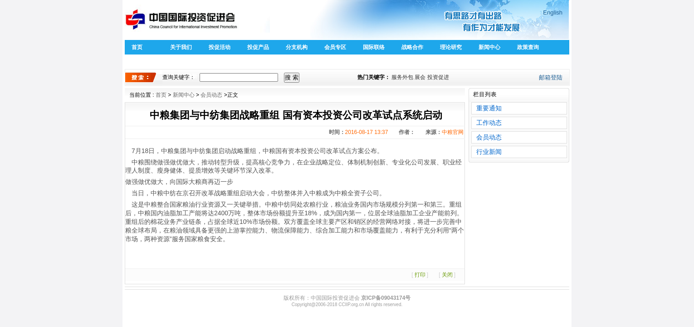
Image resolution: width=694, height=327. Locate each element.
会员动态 (211, 95)
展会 (420, 77)
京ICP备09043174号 (386, 298)
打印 (420, 275)
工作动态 (489, 122)
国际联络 (374, 47)
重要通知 (489, 108)
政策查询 (528, 47)
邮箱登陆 (550, 77)
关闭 (447, 275)
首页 (137, 47)
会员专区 (335, 47)
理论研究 (451, 47)
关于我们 (181, 47)
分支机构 (297, 47)
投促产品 (258, 47)
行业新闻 (489, 151)
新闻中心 (489, 47)
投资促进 (438, 77)
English (552, 12)
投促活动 (219, 47)
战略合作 (412, 47)
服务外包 (402, 77)
